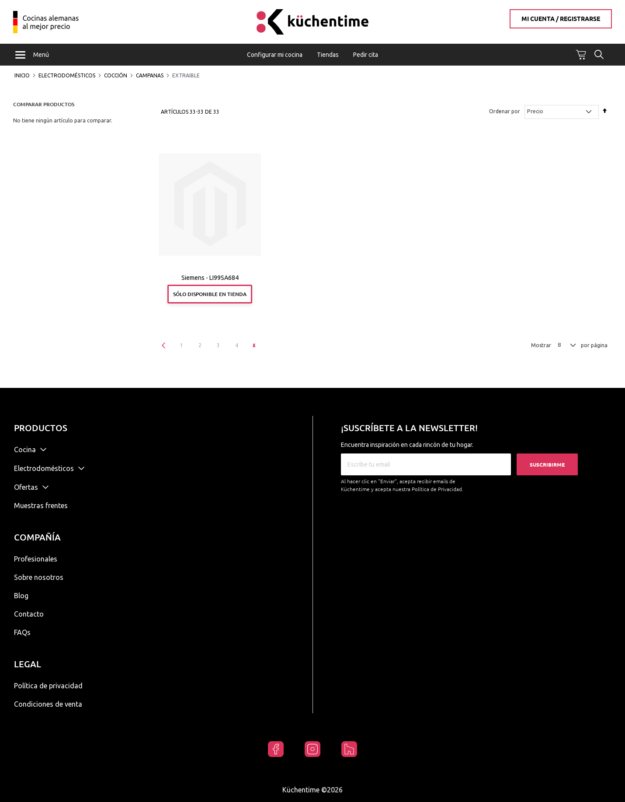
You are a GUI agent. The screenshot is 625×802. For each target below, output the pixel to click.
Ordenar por (504, 112)
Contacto (29, 614)
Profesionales (35, 559)
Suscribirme (547, 464)
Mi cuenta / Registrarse (560, 18)
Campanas (149, 76)
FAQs (22, 632)
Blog (21, 596)
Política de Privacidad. (437, 489)
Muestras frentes (41, 505)
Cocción (115, 76)
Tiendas (328, 54)
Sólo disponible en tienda (210, 294)
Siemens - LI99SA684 (210, 278)
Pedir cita (365, 54)
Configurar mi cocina (274, 54)
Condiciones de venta (48, 704)
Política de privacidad (48, 686)
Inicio (22, 76)
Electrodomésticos (66, 76)
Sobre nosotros (38, 577)
